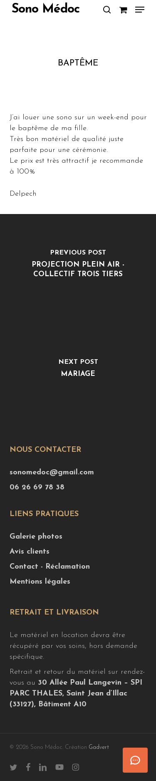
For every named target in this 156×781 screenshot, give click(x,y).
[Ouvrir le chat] (135, 760)
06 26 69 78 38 (37, 487)
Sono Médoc (45, 9)
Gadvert (99, 747)
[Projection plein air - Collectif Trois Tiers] (78, 266)
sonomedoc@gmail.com (52, 472)
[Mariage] (78, 370)
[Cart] (123, 9)
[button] (139, 9)
